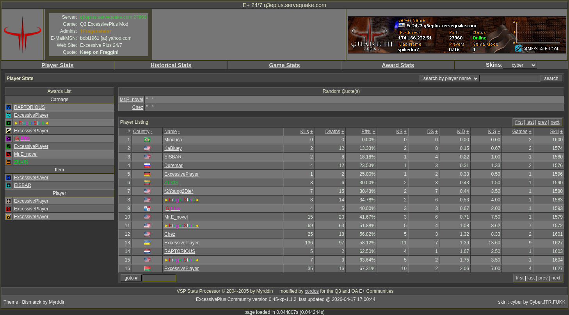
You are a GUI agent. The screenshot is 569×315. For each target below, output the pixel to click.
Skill (554, 131)
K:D (461, 131)
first (519, 122)
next (555, 122)
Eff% (366, 131)
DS (430, 131)
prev (542, 122)
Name (170, 131)
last (530, 122)
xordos (312, 291)
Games (520, 131)
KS (399, 131)
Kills (304, 131)
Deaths (332, 131)
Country (141, 131)
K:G (492, 131)
